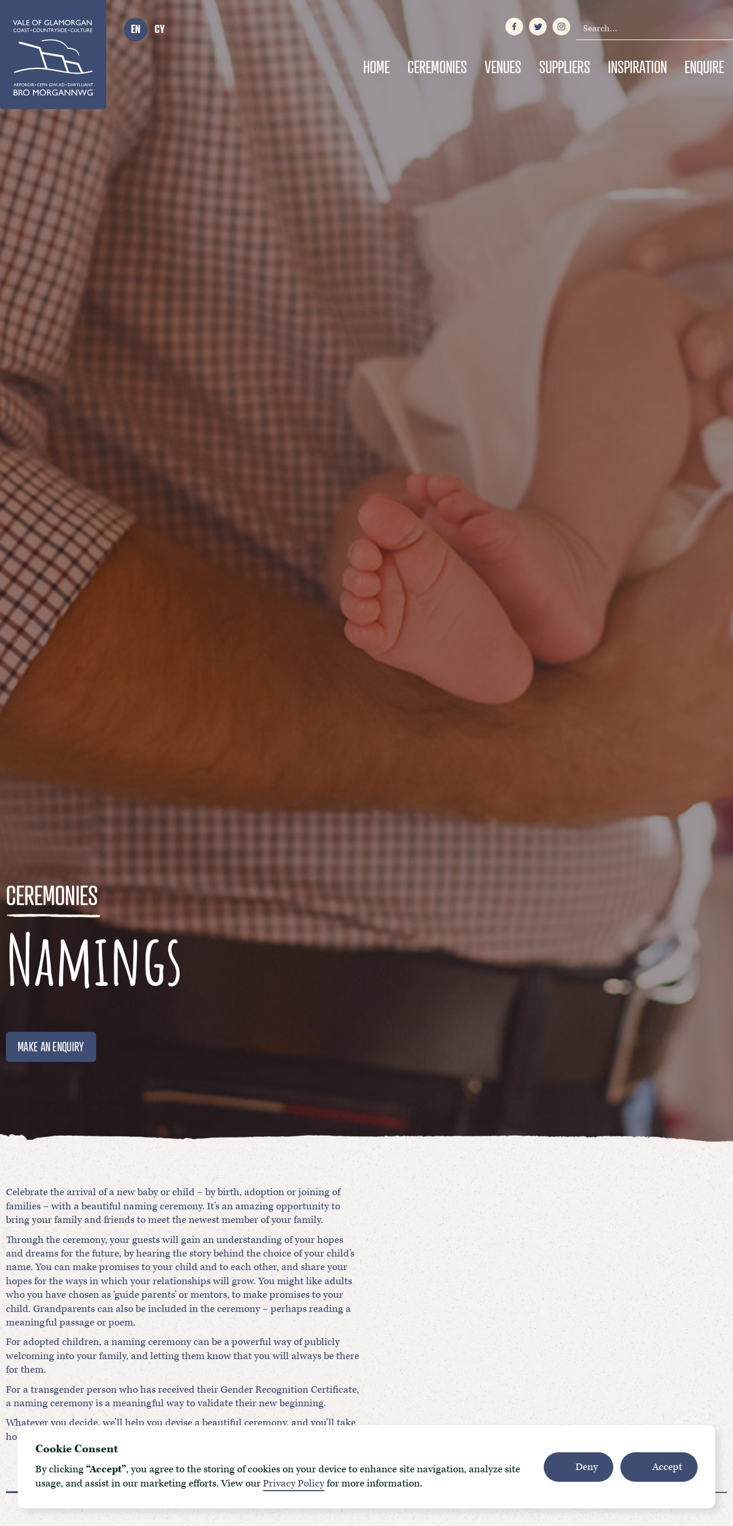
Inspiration (637, 67)
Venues (503, 67)
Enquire (704, 67)
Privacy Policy (293, 1483)
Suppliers (564, 67)
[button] (578, 1467)
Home (376, 67)
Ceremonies (437, 67)
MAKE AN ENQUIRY (51, 1046)
